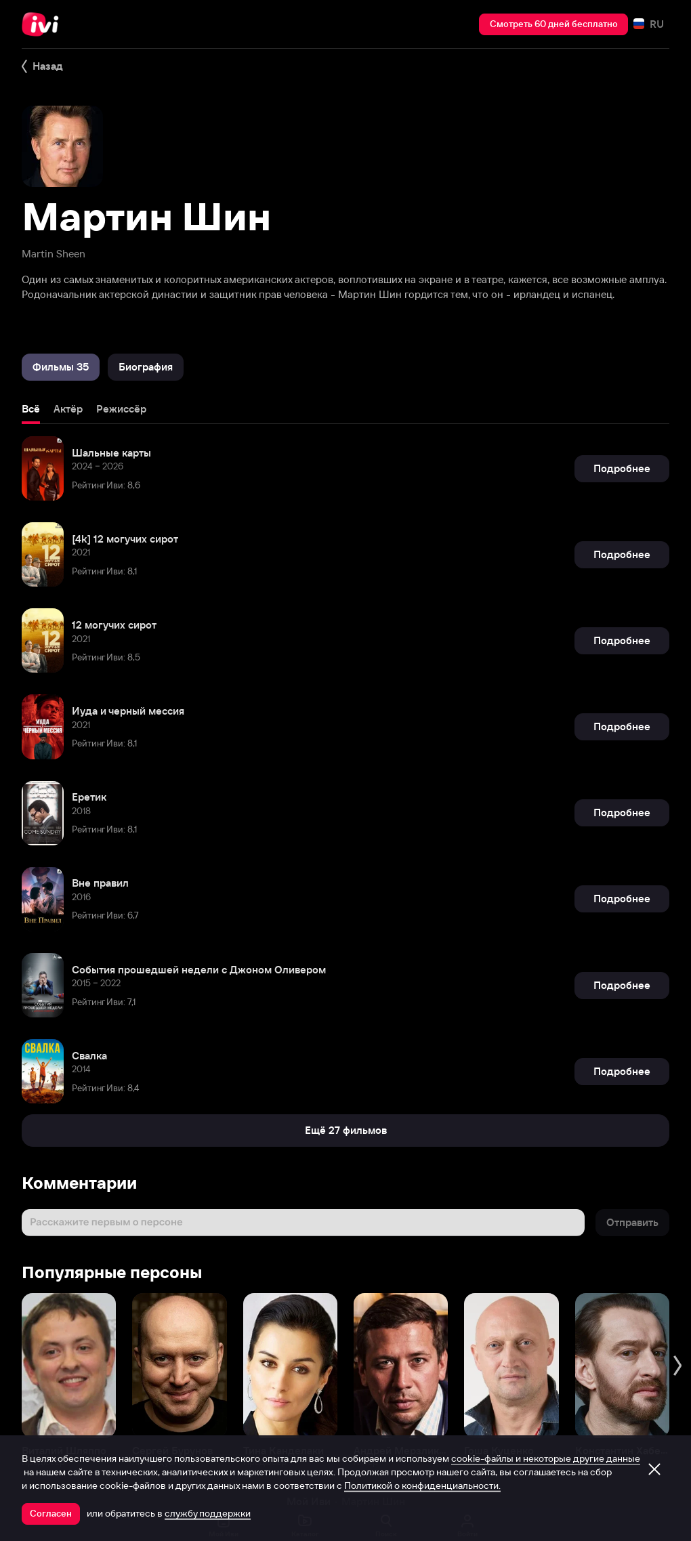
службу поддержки (208, 1513)
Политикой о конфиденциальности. (422, 1485)
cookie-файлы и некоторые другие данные (545, 1458)
